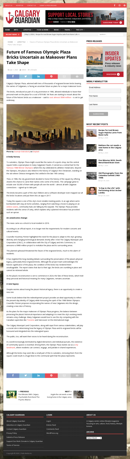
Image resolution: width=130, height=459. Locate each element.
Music (56, 30)
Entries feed (51, 425)
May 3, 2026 (104, 138)
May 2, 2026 (104, 153)
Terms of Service (12, 445)
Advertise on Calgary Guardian (18, 425)
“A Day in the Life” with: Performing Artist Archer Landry (110, 190)
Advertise (19, 5)
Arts (16, 30)
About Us (8, 5)
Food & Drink (42, 30)
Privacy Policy (11, 433)
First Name (93, 96)
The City (79, 30)
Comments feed (52, 429)
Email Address (94, 87)
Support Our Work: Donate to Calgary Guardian (24, 441)
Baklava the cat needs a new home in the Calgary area (110, 147)
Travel (67, 30)
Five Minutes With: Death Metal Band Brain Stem (110, 161)
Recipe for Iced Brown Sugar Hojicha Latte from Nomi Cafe (110, 132)
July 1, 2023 (14, 70)
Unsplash (36, 152)
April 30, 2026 (104, 181)
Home (7, 30)
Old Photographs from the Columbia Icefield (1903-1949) (111, 175)
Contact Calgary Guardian (16, 429)
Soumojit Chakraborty (22, 152)
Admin (23, 70)
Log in (48, 421)
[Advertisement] (105, 241)
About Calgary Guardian (15, 421)
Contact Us (31, 5)
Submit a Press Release (48, 5)
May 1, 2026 (104, 165)
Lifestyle (27, 30)
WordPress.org (52, 433)
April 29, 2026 (104, 196)
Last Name (93, 104)
